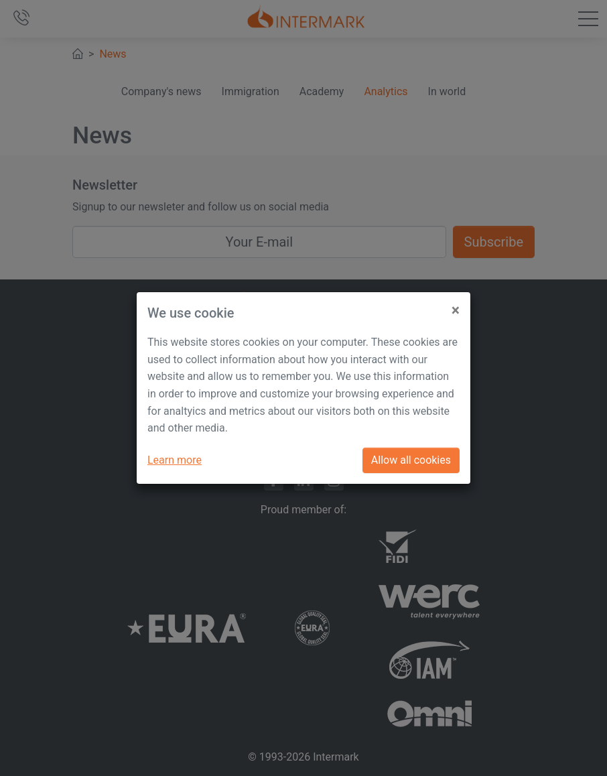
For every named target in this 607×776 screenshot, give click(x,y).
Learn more (174, 460)
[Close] (455, 305)
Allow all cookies (411, 460)
